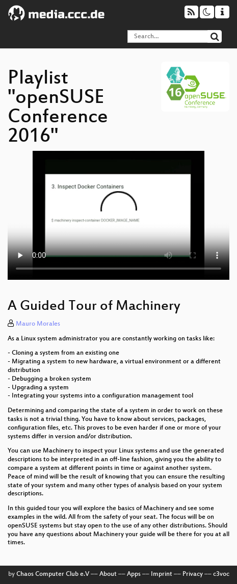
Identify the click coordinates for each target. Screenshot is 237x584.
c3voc (221, 574)
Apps (134, 574)
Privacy (192, 574)
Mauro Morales (38, 324)
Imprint (161, 574)
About (108, 574)
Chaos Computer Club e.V (52, 574)
